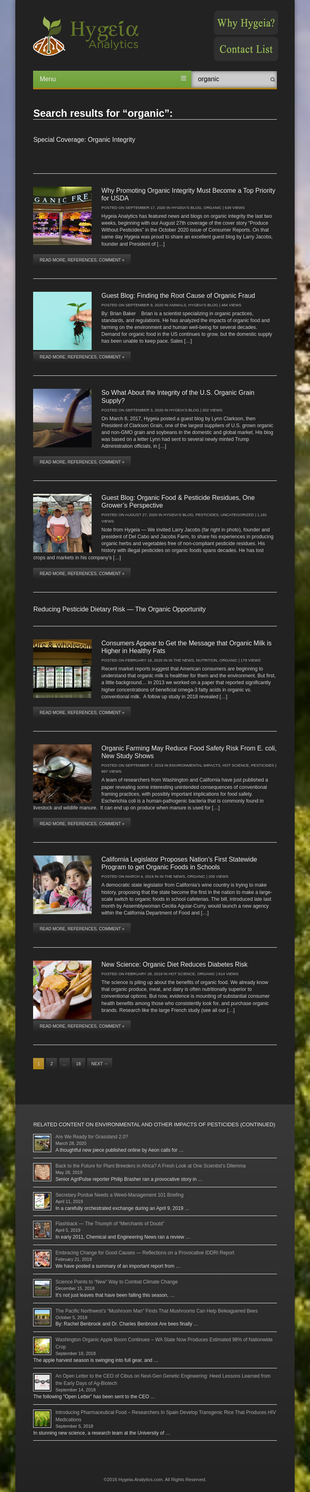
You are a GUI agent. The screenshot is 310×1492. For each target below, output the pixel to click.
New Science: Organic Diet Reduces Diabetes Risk (174, 964)
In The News (181, 660)
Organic (212, 207)
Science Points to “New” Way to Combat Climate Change (116, 1282)
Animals (177, 305)
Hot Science (235, 765)
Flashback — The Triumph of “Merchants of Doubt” (109, 1223)
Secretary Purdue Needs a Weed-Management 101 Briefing (119, 1195)
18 (78, 1063)
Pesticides (206, 514)
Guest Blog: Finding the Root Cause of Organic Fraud (178, 295)
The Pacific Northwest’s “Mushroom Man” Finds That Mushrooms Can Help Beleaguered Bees (156, 1311)
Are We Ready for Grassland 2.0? (91, 1137)
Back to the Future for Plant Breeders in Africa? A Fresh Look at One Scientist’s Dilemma (150, 1166)
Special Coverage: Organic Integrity (84, 139)
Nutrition (206, 660)
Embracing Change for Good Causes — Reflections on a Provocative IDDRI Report (144, 1253)
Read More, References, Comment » (82, 259)
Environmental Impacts (195, 765)
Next (99, 1063)
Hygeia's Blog (186, 207)
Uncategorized (237, 514)
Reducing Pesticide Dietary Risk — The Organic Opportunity (119, 609)
